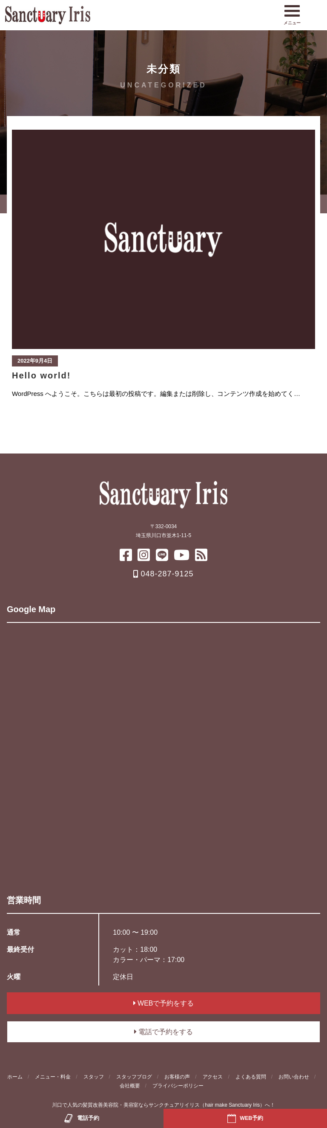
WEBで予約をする (163, 1003)
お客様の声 (177, 1077)
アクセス (213, 1077)
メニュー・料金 (53, 1077)
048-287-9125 (163, 574)
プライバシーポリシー (178, 1086)
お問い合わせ (293, 1077)
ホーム (15, 1077)
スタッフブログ (134, 1077)
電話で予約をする (163, 1031)
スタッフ (93, 1077)
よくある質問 (250, 1077)
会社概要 (130, 1086)
